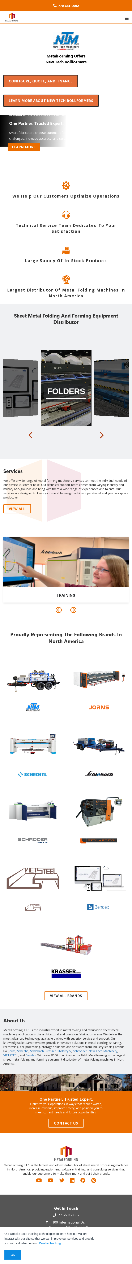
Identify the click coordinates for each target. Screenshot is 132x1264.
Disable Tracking (50, 1243)
